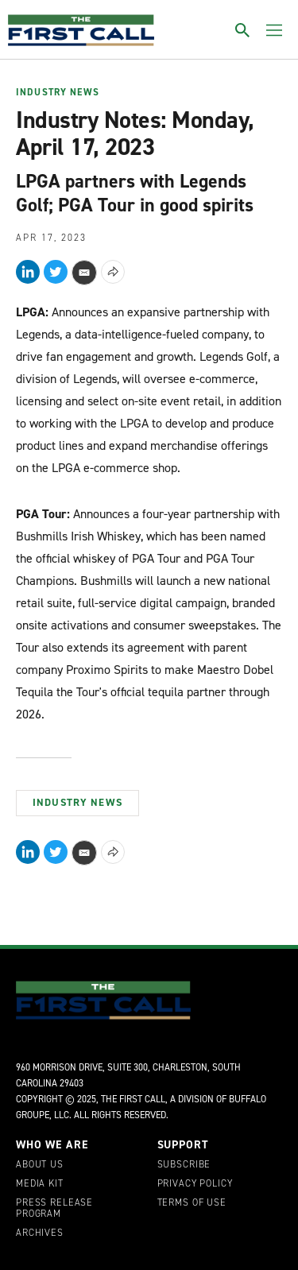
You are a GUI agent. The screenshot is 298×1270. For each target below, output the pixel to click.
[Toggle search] (242, 30)
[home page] (81, 30)
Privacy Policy (195, 1184)
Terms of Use (191, 1203)
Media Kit (40, 1184)
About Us (40, 1165)
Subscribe (184, 1165)
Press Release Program (54, 1209)
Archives (40, 1233)
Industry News (57, 93)
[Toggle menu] (274, 30)
